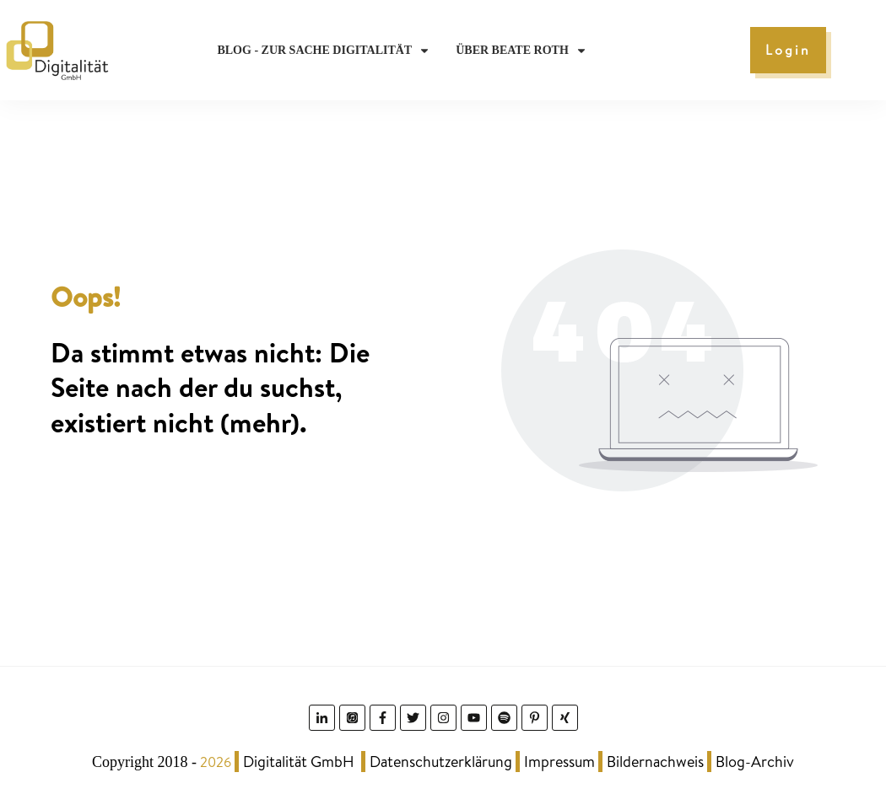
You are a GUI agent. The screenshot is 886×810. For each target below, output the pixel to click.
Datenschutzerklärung (441, 761)
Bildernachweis (655, 761)
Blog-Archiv (755, 761)
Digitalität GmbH (298, 761)
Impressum (559, 761)
